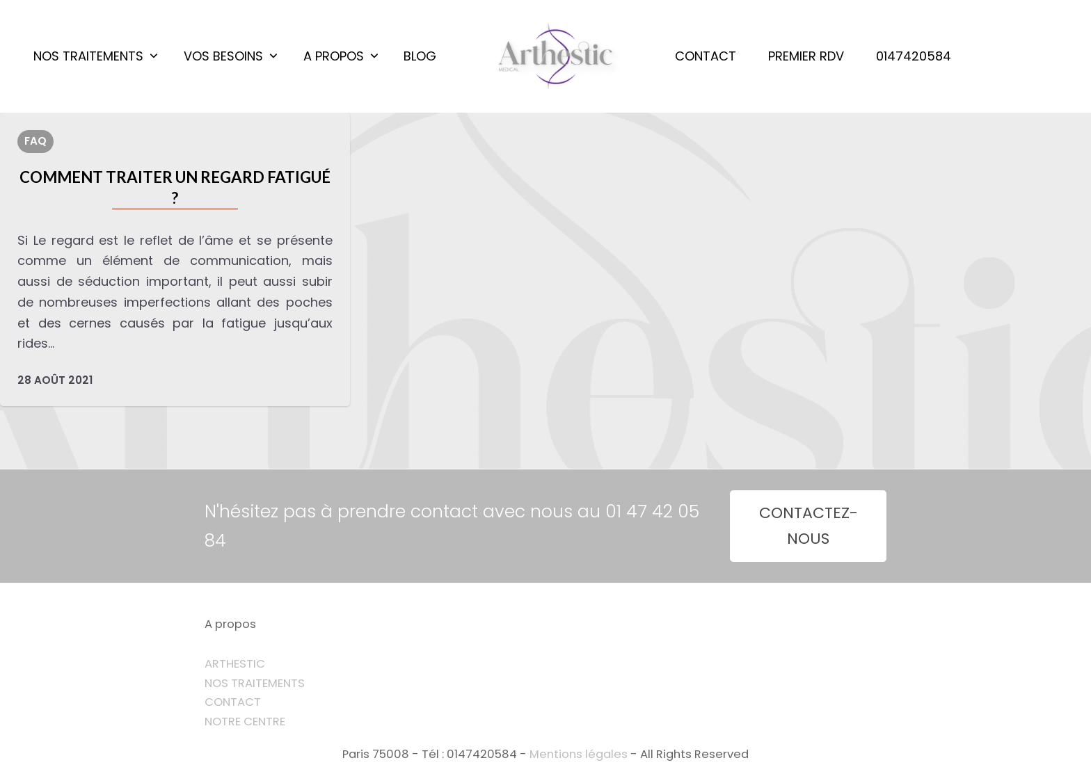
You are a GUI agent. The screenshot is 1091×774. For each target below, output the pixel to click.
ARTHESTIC (235, 664)
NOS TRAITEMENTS (255, 683)
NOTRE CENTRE (245, 721)
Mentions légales (578, 754)
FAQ (35, 141)
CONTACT (233, 702)
